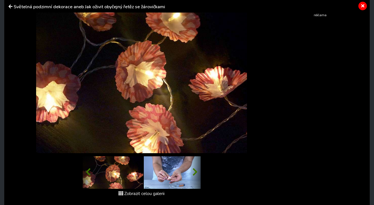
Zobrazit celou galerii (142, 193)
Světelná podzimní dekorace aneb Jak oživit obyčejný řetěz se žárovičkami (89, 7)
